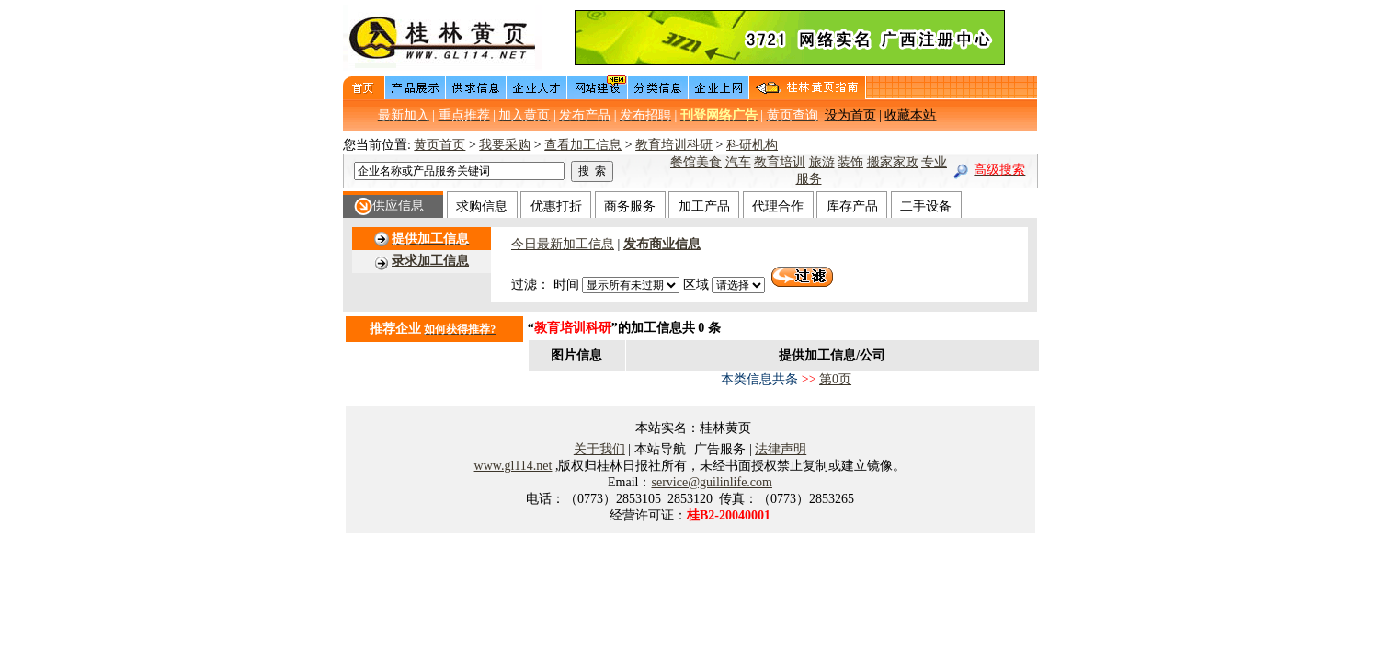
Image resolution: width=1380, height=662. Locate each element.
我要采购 (504, 145)
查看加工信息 (583, 145)
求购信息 (482, 206)
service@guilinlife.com (711, 482)
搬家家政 (892, 162)
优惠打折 (556, 206)
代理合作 (778, 206)
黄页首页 (439, 145)
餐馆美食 (696, 162)
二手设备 (926, 206)
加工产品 (704, 206)
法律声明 (780, 449)
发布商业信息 (662, 244)
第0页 (835, 379)
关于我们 (599, 449)
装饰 (850, 162)
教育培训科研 (674, 145)
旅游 (822, 162)
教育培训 (779, 162)
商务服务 (630, 206)
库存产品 (852, 206)
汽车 (738, 162)
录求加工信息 (430, 261)
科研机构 (752, 145)
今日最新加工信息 (562, 244)
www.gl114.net (513, 466)
